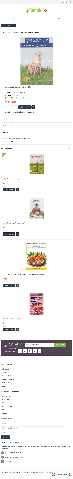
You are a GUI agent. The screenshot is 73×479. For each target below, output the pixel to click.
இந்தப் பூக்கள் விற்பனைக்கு (11, 319)
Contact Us (5, 413)
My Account (6, 396)
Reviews (6, 132)
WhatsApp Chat (10, 461)
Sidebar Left (8, 26)
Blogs (3, 386)
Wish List (5, 403)
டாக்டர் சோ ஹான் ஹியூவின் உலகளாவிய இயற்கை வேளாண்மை (24, 274)
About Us (5, 369)
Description (8, 126)
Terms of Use (6, 372)
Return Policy (6, 383)
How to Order (6, 406)
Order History (7, 399)
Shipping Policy (7, 379)
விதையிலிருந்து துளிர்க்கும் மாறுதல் (14, 223)
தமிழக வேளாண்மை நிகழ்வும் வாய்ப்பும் (16, 179)
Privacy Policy (7, 376)
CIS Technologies (47, 472)
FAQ (3, 410)
